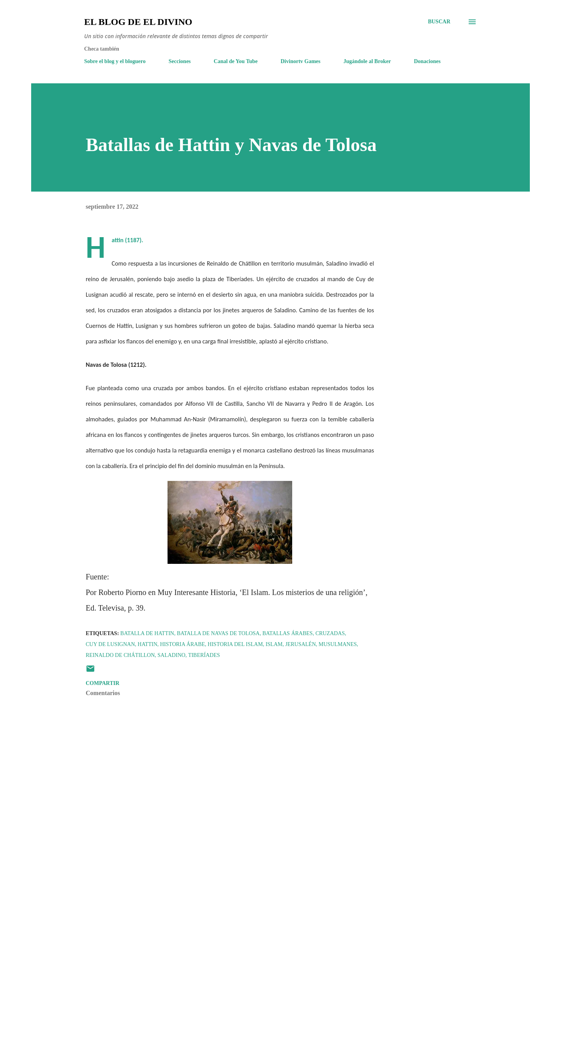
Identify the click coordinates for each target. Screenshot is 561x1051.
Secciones (180, 61)
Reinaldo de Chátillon (120, 655)
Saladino (171, 655)
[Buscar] (439, 21)
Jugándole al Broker (367, 61)
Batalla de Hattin (147, 633)
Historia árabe (182, 644)
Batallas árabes (287, 633)
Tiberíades (204, 655)
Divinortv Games (300, 61)
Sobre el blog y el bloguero (115, 61)
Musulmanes (338, 644)
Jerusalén (300, 644)
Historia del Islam (235, 644)
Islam (274, 644)
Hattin (147, 644)
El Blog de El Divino (138, 22)
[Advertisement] (217, 954)
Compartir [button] (102, 683)
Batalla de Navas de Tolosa (218, 633)
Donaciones (427, 61)
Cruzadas (330, 633)
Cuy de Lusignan (110, 644)
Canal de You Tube (236, 61)
